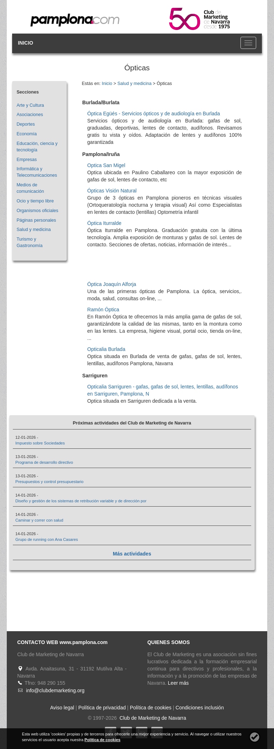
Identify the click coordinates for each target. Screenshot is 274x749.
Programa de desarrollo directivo (44, 462)
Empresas (26, 159)
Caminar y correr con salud (39, 520)
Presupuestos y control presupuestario (49, 481)
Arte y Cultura (30, 105)
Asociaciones (29, 114)
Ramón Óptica (103, 309)
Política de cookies (151, 707)
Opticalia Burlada (106, 349)
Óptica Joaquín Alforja (111, 284)
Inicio (107, 83)
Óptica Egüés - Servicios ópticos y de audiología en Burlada (153, 113)
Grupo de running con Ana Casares (46, 539)
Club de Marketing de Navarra (152, 718)
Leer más (178, 683)
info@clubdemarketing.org (55, 690)
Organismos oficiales (37, 210)
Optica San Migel (106, 165)
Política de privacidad (102, 707)
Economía (26, 133)
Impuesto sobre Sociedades (40, 443)
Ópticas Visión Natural (112, 190)
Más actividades (132, 554)
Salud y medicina (33, 229)
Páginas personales (36, 220)
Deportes (25, 124)
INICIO (25, 43)
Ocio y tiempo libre (35, 200)
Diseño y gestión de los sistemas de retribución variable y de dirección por (81, 501)
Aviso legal (62, 707)
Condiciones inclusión (200, 707)
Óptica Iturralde (104, 223)
